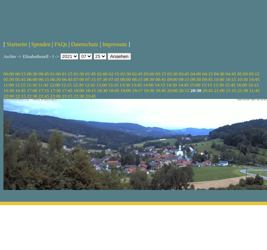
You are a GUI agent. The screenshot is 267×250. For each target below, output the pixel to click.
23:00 (55, 96)
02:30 (125, 73)
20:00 (172, 90)
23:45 (90, 96)
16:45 (20, 90)
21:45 (254, 90)
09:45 (207, 79)
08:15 (137, 79)
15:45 (230, 85)
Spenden (40, 44)
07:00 (79, 79)
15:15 (206, 85)
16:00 (241, 85)
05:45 (20, 79)
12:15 (66, 85)
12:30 (78, 85)
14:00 (148, 85)
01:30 (79, 73)
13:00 (101, 85)
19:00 (125, 90)
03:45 (184, 73)
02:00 (102, 73)
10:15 (230, 79)
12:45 (90, 85)
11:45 (43, 85)
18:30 (102, 90)
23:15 (67, 96)
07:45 (114, 79)
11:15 (20, 85)
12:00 (55, 85)
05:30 (8, 79)
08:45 (160, 79)
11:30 (31, 85)
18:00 (79, 90)
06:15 (43, 79)
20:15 (184, 90)
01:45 (90, 73)
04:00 (195, 73)
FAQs (60, 44)
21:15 (231, 90)
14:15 (160, 85)
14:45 (183, 85)
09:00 (172, 79)
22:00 (8, 96)
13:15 (113, 85)
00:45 (43, 73)
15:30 (218, 85)
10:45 (254, 79)
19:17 (137, 90)
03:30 (172, 73)
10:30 (242, 79)
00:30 (32, 73)
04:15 (207, 73)
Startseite (17, 44)
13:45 (136, 85)
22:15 (20, 96)
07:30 (102, 79)
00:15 (20, 73)
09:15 (184, 79)
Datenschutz (84, 44)
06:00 (32, 79)
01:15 (67, 73)
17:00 (32, 90)
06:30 (55, 79)
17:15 (43, 90)
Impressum (114, 44)
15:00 (195, 85)
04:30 (219, 73)
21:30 (243, 90)
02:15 (114, 73)
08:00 (125, 79)
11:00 (8, 85)
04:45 (230, 73)
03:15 (160, 73)
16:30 (8, 90)
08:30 (149, 79)
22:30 (32, 96)
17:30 (55, 90)
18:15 (90, 90)
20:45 (208, 90)
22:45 (43, 96)
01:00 (55, 73)
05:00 (242, 73)
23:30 (79, 96)
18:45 (114, 90)
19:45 (160, 90)
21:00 (219, 90)
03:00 (149, 73)
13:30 (125, 85)
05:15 (254, 73)
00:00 (8, 73)
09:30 (195, 79)
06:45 (67, 79)
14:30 (171, 85)
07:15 (90, 79)
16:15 (253, 85)
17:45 (67, 90)
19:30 (149, 90)
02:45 (137, 73)
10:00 (219, 79)
